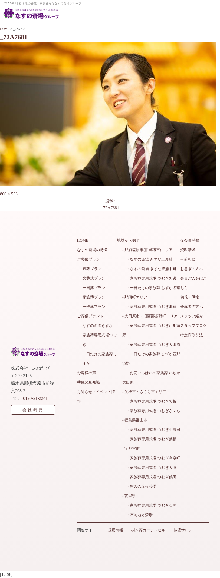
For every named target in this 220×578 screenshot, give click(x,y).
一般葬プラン (94, 307)
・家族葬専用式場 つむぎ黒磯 (149, 278)
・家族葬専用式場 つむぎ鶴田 (149, 477)
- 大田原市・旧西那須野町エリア (150, 316)
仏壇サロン (182, 530)
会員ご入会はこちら (193, 283)
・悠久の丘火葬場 (139, 486)
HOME (82, 240)
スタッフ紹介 (191, 316)
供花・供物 (189, 297)
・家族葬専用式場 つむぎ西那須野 (151, 330)
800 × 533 (9, 194)
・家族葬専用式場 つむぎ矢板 (149, 401)
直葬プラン (92, 269)
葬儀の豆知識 (88, 382)
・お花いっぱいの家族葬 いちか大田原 (151, 377)
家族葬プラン (94, 297)
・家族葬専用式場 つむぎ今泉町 (151, 458)
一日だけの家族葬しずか (100, 359)
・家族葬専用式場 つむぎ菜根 (149, 439)
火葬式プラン (94, 278)
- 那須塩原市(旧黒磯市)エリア (147, 250)
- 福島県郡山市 (134, 420)
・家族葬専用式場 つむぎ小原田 (151, 430)
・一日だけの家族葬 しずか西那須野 (151, 359)
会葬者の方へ (191, 307)
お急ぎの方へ (191, 269)
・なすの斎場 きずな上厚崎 (147, 259)
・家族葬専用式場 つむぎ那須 (149, 307)
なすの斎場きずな (98, 326)
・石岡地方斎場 (137, 515)
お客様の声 (86, 373)
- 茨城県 (129, 496)
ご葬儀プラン (88, 259)
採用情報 (115, 530)
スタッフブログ (193, 326)
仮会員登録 (189, 240)
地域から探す (128, 240)
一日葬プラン (94, 288)
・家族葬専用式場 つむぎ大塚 (149, 468)
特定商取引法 (191, 335)
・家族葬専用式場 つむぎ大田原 (151, 345)
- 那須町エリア (134, 297)
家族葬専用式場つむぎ (100, 340)
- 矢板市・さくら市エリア (144, 392)
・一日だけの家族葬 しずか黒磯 (151, 288)
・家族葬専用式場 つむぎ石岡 (149, 505)
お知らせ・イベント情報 (96, 396)
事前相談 (187, 259)
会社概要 (33, 410)
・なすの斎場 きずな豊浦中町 (149, 269)
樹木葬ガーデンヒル (148, 530)
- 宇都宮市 (131, 449)
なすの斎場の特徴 (92, 250)
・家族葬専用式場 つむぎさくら (151, 411)
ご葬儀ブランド (90, 316)
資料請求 (187, 250)
